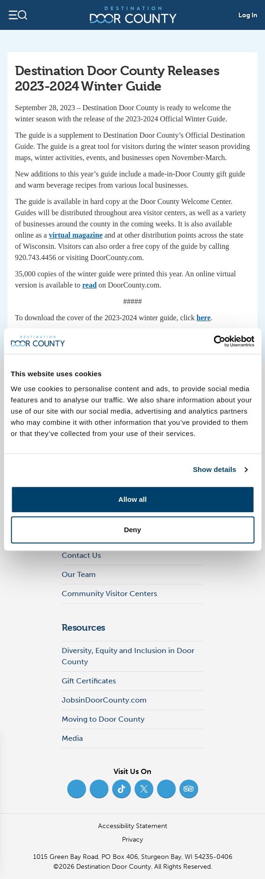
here (204, 318)
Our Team (79, 574)
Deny (132, 530)
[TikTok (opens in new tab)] (121, 789)
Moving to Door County (103, 719)
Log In (248, 15)
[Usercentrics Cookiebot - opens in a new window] (213, 341)
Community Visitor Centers (109, 593)
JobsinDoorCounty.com (104, 700)
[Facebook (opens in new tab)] (76, 789)
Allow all (132, 499)
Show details (214, 469)
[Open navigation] (17, 15)
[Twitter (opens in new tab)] (144, 789)
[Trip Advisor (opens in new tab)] (188, 789)
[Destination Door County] (133, 15)
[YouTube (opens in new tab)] (166, 789)
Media (72, 738)
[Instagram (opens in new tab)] (99, 789)
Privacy (132, 840)
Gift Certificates (89, 680)
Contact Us (81, 555)
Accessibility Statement (132, 826)
